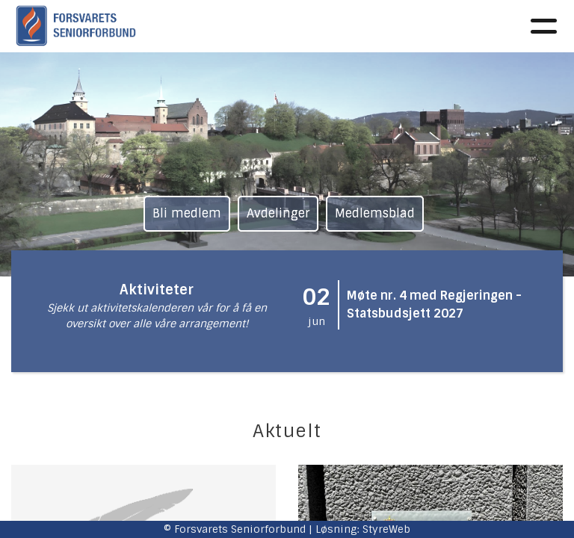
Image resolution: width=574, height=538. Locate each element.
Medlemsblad (375, 213)
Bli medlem (186, 213)
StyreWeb (386, 529)
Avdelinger (278, 213)
